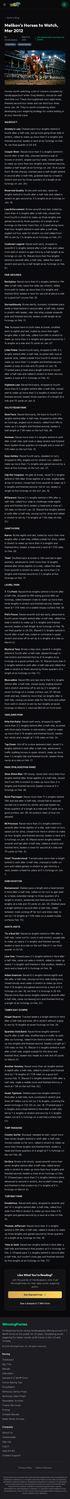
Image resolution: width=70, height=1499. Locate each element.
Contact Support (11, 1455)
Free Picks (10, 44)
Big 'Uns (6, 1364)
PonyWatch (8, 1387)
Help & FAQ (8, 1450)
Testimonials (9, 1437)
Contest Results (10, 1414)
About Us (7, 1432)
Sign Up (6, 1441)
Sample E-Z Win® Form (15, 1377)
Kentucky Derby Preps (14, 1391)
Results (6, 1368)
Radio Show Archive (13, 1419)
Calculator (7, 1373)
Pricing (6, 1409)
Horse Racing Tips (12, 1382)
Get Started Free (35, 1294)
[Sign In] (64, 5)
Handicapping (24, 44)
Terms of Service (43, 1468)
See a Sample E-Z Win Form (35, 1303)
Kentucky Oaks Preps (14, 1396)
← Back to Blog (12, 18)
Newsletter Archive (12, 1400)
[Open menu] (4, 4)
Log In (5, 1446)
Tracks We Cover (11, 1405)
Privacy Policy (25, 1468)
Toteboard (8, 1359)
